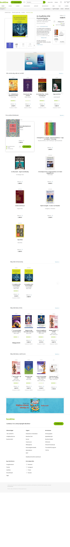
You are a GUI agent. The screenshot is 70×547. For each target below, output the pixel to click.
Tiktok (28, 470)
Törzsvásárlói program (50, 447)
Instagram (29, 467)
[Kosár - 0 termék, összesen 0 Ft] (67, 2)
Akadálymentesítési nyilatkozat (33, 456)
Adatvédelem (29, 450)
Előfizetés (67, 8)
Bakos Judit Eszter (54, 334)
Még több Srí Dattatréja (16, 262)
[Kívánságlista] (60, 2)
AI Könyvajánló (16, 2)
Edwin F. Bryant (28, 97)
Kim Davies (21, 129)
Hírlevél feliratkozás (50, 444)
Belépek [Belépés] (56, 2)
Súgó (7, 475)
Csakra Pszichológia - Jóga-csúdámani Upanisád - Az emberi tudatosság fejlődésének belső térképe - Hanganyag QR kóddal (41, 377)
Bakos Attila (16, 288)
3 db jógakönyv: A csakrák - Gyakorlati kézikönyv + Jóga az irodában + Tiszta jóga (50, 138)
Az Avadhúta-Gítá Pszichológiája (16, 285)
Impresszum (29, 442)
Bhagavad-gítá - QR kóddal (54, 331)
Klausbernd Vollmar (42, 140)
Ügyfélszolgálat (56, 8)
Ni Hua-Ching (13, 97)
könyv (13, 77)
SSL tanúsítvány (10, 486)
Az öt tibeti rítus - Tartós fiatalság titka (42, 94)
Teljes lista (61, 73)
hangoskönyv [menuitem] (27, 6)
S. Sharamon (52, 208)
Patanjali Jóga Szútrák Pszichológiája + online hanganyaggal (29, 377)
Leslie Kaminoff (57, 97)
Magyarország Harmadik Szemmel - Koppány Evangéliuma (29, 331)
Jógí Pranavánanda (58, 140)
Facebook (29, 464)
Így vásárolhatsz (47, 8)
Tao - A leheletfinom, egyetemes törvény (13, 94)
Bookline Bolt (9, 439)
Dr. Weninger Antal (20, 174)
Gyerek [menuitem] (10, 6)
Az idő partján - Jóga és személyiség (20, 171)
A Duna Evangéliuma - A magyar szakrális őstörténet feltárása (41, 331)
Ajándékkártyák (48, 436)
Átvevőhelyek (9, 472)
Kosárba (62, 41)
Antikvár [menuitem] (36, 6)
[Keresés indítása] (44, 2)
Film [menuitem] (59, 6)
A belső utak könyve (20, 205)
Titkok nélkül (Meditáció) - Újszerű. (25, 126)
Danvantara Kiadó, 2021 (41, 23)
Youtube (29, 473)
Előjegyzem (61, 21)
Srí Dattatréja (16, 287)
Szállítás (8, 470)
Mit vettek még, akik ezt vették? (15, 73)
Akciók (62, 8)
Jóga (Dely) (20, 239)
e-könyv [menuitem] (17, 6)
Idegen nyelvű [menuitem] (45, 6)
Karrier (27, 439)
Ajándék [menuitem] (66, 6)
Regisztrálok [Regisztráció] (50, 2)
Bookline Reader (49, 439)
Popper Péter (20, 208)
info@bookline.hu (10, 436)
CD (53, 359)
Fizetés (8, 467)
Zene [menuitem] (53, 6)
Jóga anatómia (56, 94)
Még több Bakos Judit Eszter (18, 354)
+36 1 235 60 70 (9, 433)
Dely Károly (20, 242)
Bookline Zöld (29, 436)
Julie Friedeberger (50, 140)
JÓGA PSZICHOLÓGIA (44, 26)
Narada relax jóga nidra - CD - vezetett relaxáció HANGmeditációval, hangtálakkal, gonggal (54, 377)
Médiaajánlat (29, 444)
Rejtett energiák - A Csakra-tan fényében (50, 205)
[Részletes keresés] (24, 2)
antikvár (20, 119)
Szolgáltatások (10, 464)
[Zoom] (26, 36)
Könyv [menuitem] (3, 6)
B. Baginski (47, 208)
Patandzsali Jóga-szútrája (27, 94)
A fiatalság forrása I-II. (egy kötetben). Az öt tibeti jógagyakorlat (50, 172)
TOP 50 (47, 450)
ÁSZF (27, 453)
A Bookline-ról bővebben (32, 433)
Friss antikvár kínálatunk (12, 115)
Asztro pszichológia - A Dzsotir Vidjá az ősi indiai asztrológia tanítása (16, 331)
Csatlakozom (58, 423)
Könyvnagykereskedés (31, 447)
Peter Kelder (42, 97)
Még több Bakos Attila (16, 308)
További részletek (40, 44)
